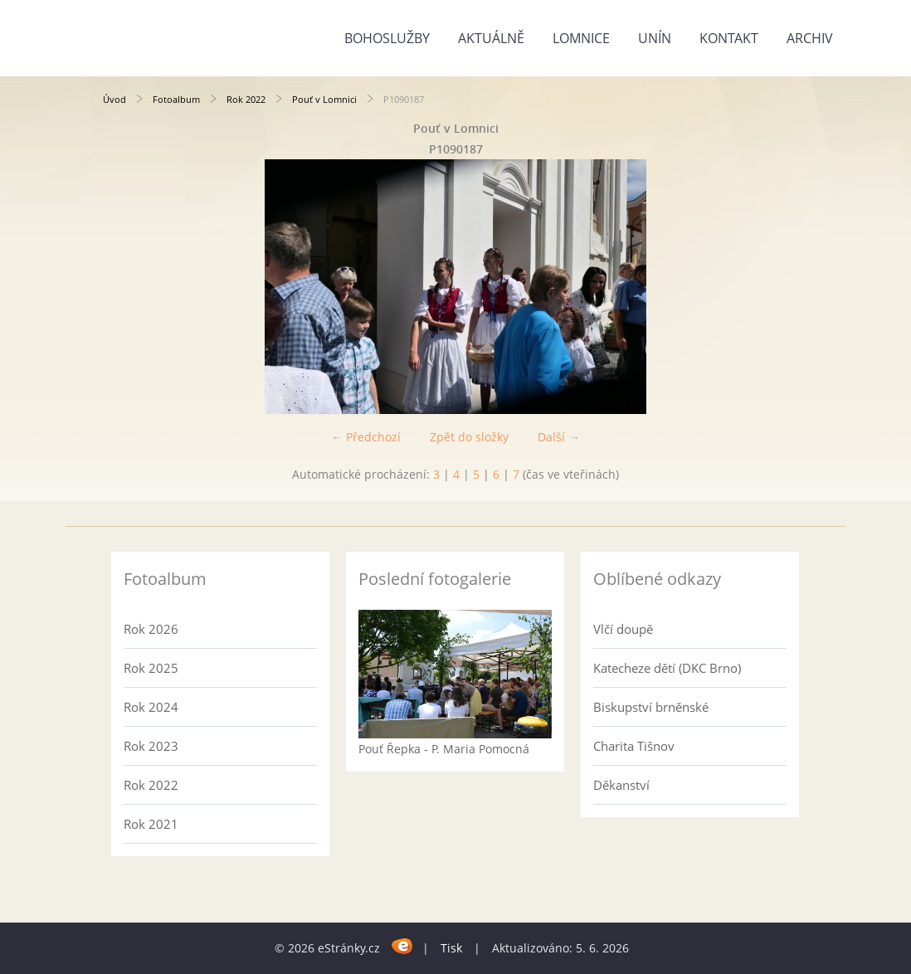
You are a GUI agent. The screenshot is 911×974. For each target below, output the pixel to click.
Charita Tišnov (634, 746)
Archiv (810, 38)
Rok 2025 (151, 668)
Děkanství (621, 785)
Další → (559, 437)
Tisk (451, 948)
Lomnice (581, 38)
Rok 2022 (246, 99)
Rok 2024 (151, 707)
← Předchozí (366, 437)
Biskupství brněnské (651, 707)
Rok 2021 (151, 824)
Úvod (114, 99)
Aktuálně (491, 38)
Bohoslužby (387, 38)
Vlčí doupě (623, 629)
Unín (654, 38)
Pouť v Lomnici (324, 99)
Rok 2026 (151, 629)
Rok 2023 (151, 746)
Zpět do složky (469, 437)
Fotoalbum (176, 99)
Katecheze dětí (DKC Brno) (667, 668)
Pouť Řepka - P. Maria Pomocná (443, 749)
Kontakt (728, 38)
